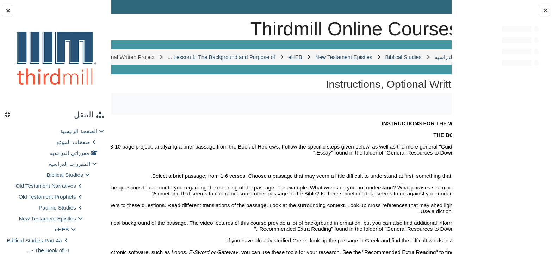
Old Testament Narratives (46, 186)
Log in (131, 7)
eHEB (62, 229)
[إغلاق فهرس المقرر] (544, 10)
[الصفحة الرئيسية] (427, 26)
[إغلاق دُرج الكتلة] (7, 10)
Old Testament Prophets (47, 197)
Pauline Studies (57, 208)
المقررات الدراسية (69, 164)
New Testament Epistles (47, 219)
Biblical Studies (65, 175)
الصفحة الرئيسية (78, 131)
